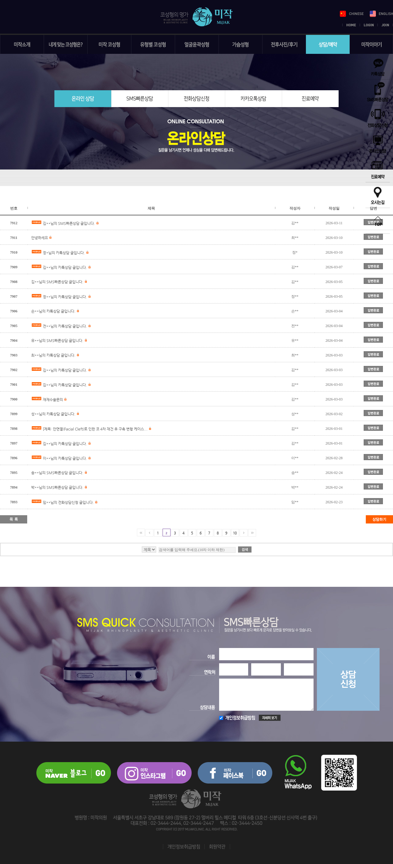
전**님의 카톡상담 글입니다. (65, 326)
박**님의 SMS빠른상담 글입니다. (57, 487)
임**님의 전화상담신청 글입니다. (68, 502)
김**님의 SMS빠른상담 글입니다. (69, 223)
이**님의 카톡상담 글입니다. (65, 458)
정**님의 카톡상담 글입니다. (65, 297)
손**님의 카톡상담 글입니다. (53, 311)
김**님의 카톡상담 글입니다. (65, 267)
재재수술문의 (53, 399)
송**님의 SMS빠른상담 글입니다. (57, 473)
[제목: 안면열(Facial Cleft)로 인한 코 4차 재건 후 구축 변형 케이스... (95, 429)
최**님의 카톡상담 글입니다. (53, 355)
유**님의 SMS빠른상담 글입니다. (57, 340)
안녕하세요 (39, 238)
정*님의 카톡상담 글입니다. (64, 253)
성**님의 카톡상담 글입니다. (53, 414)
